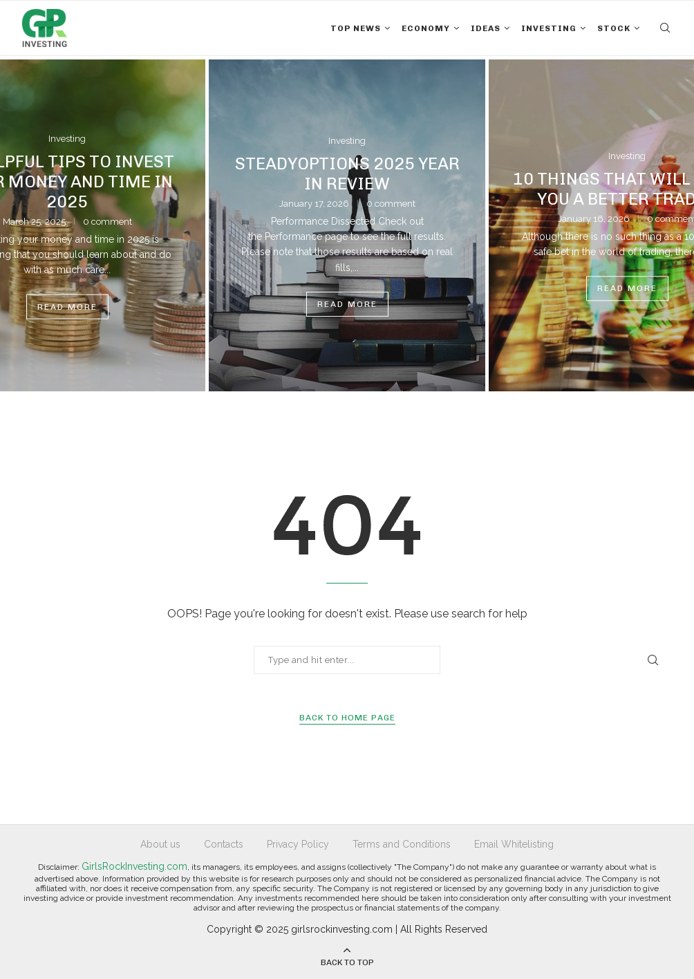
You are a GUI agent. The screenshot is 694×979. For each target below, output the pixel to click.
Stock (613, 28)
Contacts (223, 844)
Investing (548, 28)
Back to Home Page (347, 717)
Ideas (485, 28)
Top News (355, 28)
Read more (67, 306)
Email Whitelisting (514, 844)
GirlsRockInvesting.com (134, 866)
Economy (426, 28)
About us (160, 844)
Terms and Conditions (402, 844)
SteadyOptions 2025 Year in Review (347, 173)
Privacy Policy (298, 844)
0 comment (107, 221)
